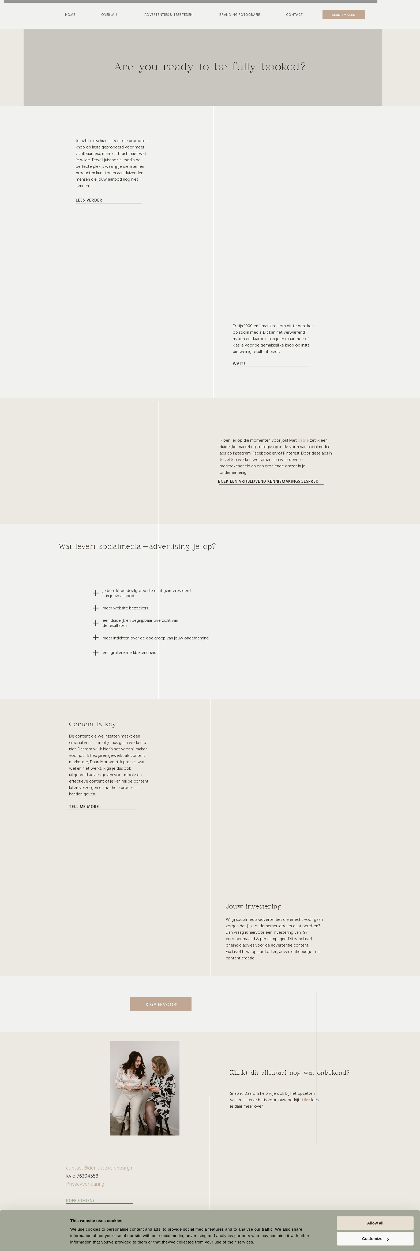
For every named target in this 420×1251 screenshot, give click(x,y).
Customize (375, 1222)
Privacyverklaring (85, 1183)
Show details (82, 1240)
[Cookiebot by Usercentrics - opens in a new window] (34, 1241)
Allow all (375, 1206)
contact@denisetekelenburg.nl (100, 1167)
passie (303, 440)
